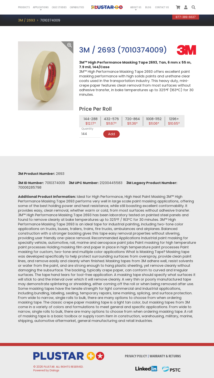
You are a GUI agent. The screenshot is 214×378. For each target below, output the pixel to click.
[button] (193, 7)
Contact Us (162, 7)
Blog (148, 7)
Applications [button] (41, 7)
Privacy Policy (136, 356)
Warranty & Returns (165, 356)
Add (111, 134)
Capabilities (77, 7)
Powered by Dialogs (46, 370)
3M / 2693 (26, 20)
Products (24, 7)
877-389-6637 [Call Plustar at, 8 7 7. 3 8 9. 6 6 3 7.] (186, 17)
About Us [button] (135, 7)
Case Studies (59, 7)
